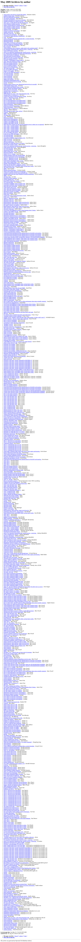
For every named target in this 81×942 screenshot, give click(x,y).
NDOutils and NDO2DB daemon (12, 353)
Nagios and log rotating (9, 253)
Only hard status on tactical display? (12, 56)
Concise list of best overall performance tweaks (15, 96)
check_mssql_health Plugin (10, 162)
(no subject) (7, 835)
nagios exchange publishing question (12, 455)
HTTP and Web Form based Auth (12, 526)
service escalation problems (10, 65)
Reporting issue (7, 499)
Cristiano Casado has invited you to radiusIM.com (16, 172)
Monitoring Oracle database (10, 178)
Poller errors (7, 194)
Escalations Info (8, 502)
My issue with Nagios (9, 535)
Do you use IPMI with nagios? (11, 69)
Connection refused (8, 439)
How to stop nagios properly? (11, 393)
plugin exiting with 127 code (11, 151)
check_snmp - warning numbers (11, 125)
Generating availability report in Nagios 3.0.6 (14, 138)
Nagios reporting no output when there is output (15, 539)
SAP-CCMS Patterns (9, 282)
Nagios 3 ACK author (9, 71)
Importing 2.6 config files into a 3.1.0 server (14, 143)
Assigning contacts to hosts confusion (13, 316)
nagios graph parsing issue (10, 293)
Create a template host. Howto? (11, 373)
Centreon (6, 112)
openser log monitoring (9, 890)
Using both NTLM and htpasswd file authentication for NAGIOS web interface (23, 233)
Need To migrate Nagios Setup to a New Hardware (16, 337)
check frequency (8, 330)
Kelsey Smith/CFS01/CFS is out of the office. (15, 845)
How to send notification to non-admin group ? (15, 100)
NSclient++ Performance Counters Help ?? (14, 60)
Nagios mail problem (9, 79)
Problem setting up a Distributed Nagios (13, 44)
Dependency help (8, 556)
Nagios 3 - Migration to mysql (11, 97)
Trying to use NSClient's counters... (12, 231)
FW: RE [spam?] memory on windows (13, 594)
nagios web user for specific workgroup (13, 777)
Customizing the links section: (11, 423)
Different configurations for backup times (14, 419)
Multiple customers (8, 424)
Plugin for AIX (7, 92)
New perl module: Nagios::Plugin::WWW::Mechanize (17, 565)
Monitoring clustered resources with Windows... (15, 215)
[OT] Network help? (9, 73)
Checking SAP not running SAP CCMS (13, 558)
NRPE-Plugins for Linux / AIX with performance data (17, 93)
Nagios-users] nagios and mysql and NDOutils (15, 171)
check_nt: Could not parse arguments (13, 541)
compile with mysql (8, 32)
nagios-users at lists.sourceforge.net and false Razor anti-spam (18, 312)
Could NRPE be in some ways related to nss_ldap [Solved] (18, 341)
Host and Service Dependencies (11, 302)
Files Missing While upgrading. (11, 580)
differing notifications (9, 142)
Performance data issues (9, 434)
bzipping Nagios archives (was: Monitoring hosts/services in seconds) (20, 84)
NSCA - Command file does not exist (13, 444)
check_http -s (7, 286)
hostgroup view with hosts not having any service (15, 896)
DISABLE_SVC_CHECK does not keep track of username (18, 652)
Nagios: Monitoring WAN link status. (13, 414)
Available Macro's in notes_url (11, 476)
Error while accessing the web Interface (13, 42)
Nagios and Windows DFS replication (13, 472)
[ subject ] (21, 5)
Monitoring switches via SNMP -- (12, 191)
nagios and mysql (8, 359)
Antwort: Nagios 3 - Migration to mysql (13, 870)
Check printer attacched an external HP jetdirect (15, 14)
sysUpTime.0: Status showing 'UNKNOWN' (14, 36)
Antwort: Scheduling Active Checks (12, 227)
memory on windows (9, 589)
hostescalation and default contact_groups (14, 87)
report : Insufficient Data (10, 405)
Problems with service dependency (12, 482)
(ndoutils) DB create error (10, 292)
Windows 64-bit (8, 29)
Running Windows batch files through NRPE (14, 155)
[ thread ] (16, 5)
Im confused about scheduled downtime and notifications (17, 53)
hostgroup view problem (9, 340)
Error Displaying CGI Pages (10, 277)
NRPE (5, 113)
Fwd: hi (5, 83)
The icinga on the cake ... (10, 68)
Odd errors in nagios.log (9, 886)
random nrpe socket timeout (10, 561)
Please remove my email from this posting (14, 250)
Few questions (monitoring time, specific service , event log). (18, 49)
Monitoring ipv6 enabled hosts (11, 468)
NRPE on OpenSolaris (9, 300)
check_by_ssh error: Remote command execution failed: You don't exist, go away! (23, 586)
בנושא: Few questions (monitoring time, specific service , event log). (20, 52)
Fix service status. (8, 99)
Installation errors (8, 732)
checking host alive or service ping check (13, 57)
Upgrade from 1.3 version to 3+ (11, 91)
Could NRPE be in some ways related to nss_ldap (15, 336)
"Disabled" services (8, 324)
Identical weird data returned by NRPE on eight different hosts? (19, 369)
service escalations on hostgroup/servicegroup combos (17, 352)
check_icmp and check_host (10, 257)
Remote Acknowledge (9, 503)
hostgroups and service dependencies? (13, 270)
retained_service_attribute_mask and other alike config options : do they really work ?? (24, 317)
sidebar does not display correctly (12, 274)
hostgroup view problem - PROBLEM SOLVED (15, 351)
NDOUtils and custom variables (11, 495)
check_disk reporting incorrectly (11, 241)
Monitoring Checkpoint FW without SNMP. (14, 842)
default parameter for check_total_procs (13, 296)
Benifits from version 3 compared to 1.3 (13, 639)
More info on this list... (9, 7)
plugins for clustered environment (12, 30)
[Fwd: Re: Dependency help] (11, 420)
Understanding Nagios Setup (11, 85)
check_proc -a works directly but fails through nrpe (16, 22)
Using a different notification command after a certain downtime (19, 38)
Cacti (5, 37)
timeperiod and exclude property (11, 497)
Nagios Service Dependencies (11, 67)
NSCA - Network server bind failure (12, 440)
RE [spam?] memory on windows (12, 205)
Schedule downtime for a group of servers (14, 21)
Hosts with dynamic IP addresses (12, 55)
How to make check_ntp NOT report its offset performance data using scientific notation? (25, 301)
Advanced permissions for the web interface (14, 156)
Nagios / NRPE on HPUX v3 (11, 560)
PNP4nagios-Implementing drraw (12, 80)
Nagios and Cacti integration (11, 773)
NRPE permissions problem (10, 631)
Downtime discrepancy (9, 213)
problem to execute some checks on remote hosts (15, 483)
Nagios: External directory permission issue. (14, 25)
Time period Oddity (8, 471)
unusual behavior (8, 273)
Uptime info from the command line (12, 418)
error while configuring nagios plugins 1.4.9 (14, 763)
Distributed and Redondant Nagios (12, 531)
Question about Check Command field (13, 430)
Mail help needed (8, 505)
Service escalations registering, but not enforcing (15, 633)
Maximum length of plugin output (12, 426)
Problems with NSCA (9, 789)
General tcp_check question (10, 675)
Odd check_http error (9, 33)
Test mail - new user (9, 572)
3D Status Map (7, 115)
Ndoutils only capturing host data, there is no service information (19, 885)
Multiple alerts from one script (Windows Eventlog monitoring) (19, 174)
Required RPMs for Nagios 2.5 (11, 680)
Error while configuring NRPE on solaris (13, 225)
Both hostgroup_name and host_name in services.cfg (16, 202)
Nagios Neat (7, 766)
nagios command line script (10, 900)
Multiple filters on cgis (9, 381)
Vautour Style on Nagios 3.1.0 (11, 223)
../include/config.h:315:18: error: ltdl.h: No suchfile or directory (19, 837)
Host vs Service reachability (10, 34)
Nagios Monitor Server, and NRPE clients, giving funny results (19, 166)
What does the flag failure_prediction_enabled (15, 164)
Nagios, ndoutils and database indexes (13, 88)
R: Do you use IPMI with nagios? (12, 72)
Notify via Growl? (8, 139)
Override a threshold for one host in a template (15, 20)
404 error (6, 109)
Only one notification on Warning (12, 17)
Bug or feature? (7, 46)
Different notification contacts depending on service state (17, 272)
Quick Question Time (9, 265)
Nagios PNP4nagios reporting (11, 50)
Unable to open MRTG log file (11, 121)
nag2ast (5, 501)
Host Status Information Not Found (12, 427)
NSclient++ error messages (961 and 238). (14, 844)
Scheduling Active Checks (10, 226)
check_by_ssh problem (9, 623)
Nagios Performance (9, 104)
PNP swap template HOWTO (11, 59)
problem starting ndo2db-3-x (11, 355)
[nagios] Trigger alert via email (11, 436)
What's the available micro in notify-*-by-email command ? (18, 742)
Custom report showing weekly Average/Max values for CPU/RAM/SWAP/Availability (25, 391)
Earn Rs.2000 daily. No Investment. (12, 880)
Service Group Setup (9, 830)
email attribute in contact (10, 269)
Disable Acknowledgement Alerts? (12, 163)
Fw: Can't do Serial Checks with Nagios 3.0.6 (15, 833)
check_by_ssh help (8, 479)
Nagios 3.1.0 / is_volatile (10, 154)
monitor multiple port (9, 179)
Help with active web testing (10, 89)
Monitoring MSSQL (9, 40)
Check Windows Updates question (12, 24)
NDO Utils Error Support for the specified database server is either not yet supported (24, 124)
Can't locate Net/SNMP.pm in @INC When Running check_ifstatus (20, 210)
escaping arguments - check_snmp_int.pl (13, 829)
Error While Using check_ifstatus (12, 180)
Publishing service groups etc (11, 422)
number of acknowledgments (11, 517)
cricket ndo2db (7, 888)
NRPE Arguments (8, 518)
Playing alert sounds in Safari (11, 144)
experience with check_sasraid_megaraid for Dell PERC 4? (18, 360)
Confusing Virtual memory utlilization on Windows (16, 911)
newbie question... (8, 677)
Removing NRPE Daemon (10, 297)
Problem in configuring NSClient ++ (12, 490)
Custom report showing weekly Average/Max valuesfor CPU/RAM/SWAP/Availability (24, 237)
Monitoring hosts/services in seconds (12, 81)
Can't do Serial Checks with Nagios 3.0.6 (13, 831)
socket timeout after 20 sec (10, 147)
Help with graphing (8, 193)
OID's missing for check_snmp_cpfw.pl (13, 111)
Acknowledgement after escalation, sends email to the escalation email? (21, 48)
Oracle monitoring (8, 76)
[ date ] (25, 5)
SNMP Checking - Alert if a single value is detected (16, 318)
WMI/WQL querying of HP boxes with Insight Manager (17, 544)
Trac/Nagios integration (9, 18)
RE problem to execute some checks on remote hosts (16, 862)
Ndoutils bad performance (10, 170)
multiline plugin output (9, 16)
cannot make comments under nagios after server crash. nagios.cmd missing (22, 451)
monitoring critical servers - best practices (14, 511)
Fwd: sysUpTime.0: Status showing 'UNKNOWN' (16, 416)
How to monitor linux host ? (10, 569)
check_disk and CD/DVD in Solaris (12, 61)
